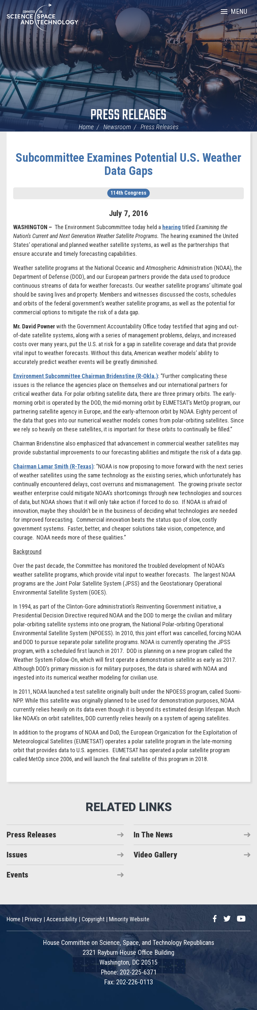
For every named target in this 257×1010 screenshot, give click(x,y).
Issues (17, 854)
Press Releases (128, 115)
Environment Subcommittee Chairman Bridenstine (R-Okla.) (85, 376)
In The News (153, 834)
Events (17, 874)
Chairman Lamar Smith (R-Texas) (53, 466)
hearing (171, 227)
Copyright (93, 919)
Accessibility (61, 919)
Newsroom (117, 127)
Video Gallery (155, 854)
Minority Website (129, 919)
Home (86, 127)
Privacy (33, 919)
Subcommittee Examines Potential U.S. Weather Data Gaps (128, 164)
